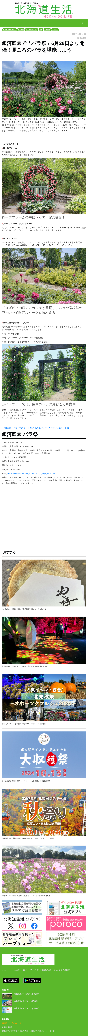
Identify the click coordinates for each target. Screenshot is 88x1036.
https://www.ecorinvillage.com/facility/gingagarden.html (32, 473)
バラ (40, 30)
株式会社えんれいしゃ (12, 1023)
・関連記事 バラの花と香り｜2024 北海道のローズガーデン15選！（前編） (36, 428)
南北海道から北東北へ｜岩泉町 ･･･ (28, 1008)
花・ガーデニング (31, 30)
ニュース (47, 30)
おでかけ (21, 30)
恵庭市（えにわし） (9, 30)
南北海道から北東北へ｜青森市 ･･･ (28, 994)
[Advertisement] (44, 519)
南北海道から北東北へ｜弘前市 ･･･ (28, 1001)
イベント (55, 30)
